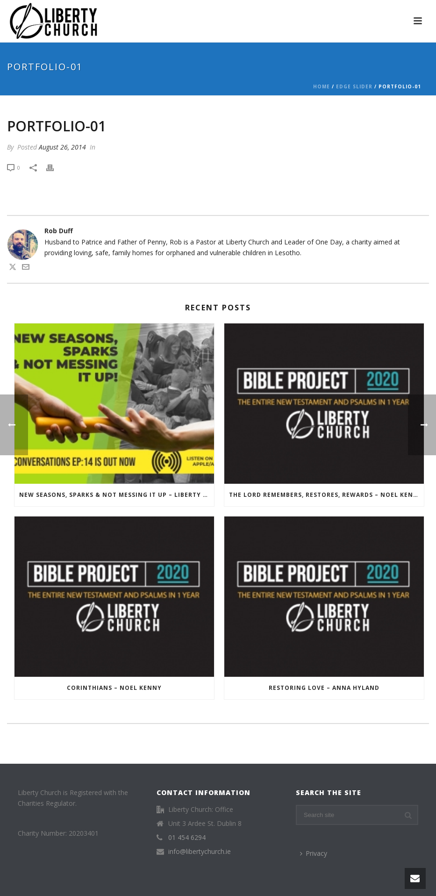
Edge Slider (354, 86)
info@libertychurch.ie (199, 851)
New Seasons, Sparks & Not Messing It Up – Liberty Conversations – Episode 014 (116, 495)
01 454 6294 (187, 837)
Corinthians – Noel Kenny (114, 688)
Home (321, 86)
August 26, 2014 (62, 147)
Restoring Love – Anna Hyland (324, 688)
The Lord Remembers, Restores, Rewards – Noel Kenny (325, 495)
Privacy (313, 853)
